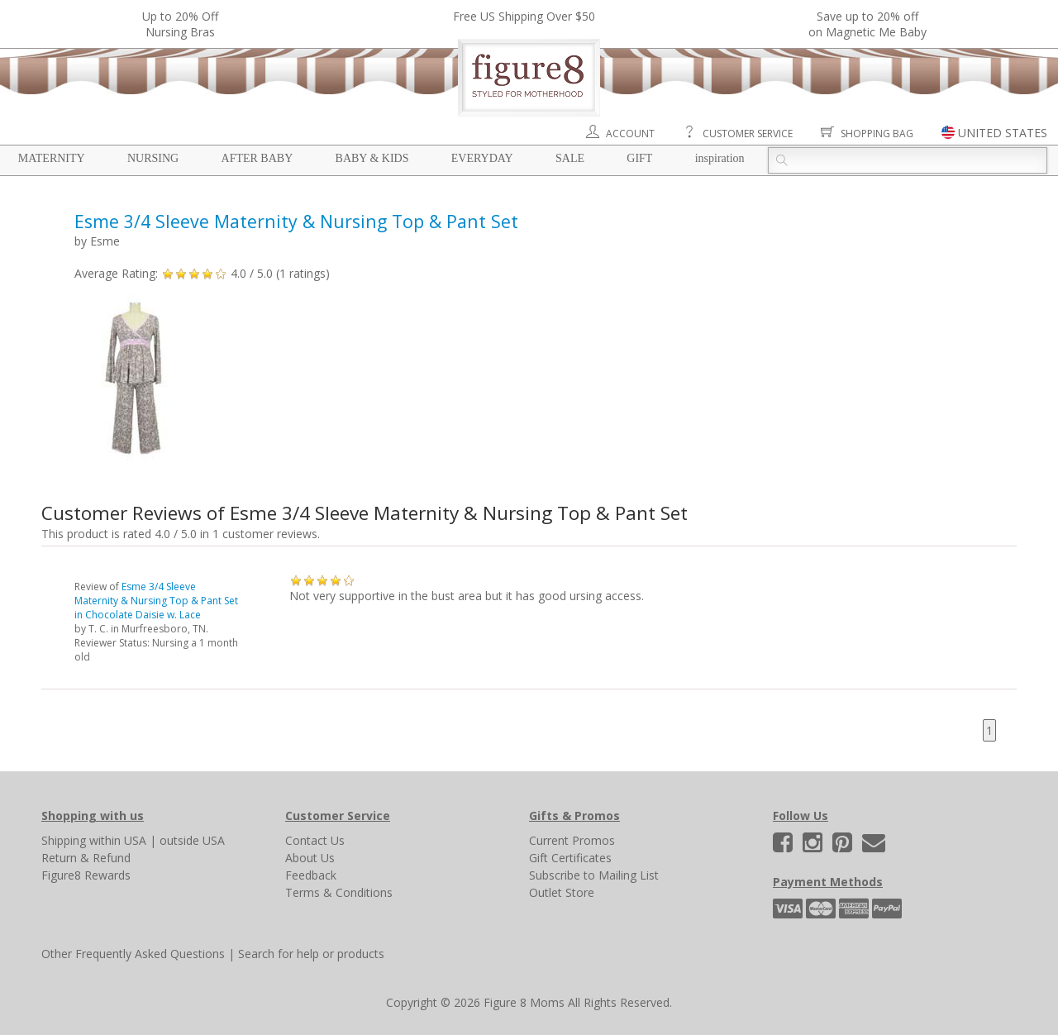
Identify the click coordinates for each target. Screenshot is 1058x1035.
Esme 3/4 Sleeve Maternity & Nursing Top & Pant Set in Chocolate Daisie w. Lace (156, 601)
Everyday (482, 158)
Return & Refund (86, 858)
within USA (117, 840)
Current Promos (572, 840)
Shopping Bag (877, 133)
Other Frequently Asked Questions (133, 953)
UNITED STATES (1002, 133)
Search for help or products (311, 953)
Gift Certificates (570, 858)
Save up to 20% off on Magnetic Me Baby (867, 24)
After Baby (257, 158)
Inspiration (720, 158)
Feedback (310, 875)
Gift (639, 158)
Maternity (51, 158)
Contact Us (315, 840)
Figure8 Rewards (86, 875)
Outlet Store (561, 892)
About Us (310, 858)
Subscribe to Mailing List (594, 875)
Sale (569, 158)
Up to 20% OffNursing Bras (180, 24)
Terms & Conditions (339, 892)
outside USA (192, 840)
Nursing (153, 158)
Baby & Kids (372, 158)
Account (630, 133)
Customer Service (748, 133)
